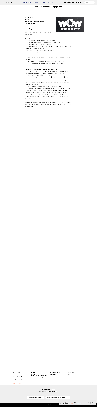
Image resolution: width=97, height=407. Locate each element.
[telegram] (73, 2)
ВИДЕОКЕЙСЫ (53, 374)
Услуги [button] (25, 2)
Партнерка (50, 2)
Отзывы (36, 2)
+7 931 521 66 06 (17, 379)
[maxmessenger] (81, 2)
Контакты (42, 2)
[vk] (76, 2)
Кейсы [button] (30, 2)
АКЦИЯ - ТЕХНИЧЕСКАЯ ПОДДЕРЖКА (39, 375)
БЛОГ (69, 374)
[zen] (21, 376)
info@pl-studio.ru (17, 383)
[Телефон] (65, 2)
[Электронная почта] (68, 2)
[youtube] (78, 2)
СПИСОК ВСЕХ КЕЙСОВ (55, 372)
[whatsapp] (70, 2)
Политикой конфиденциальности (76, 403)
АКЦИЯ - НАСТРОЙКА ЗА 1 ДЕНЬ (38, 377)
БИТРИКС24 (33, 374)
